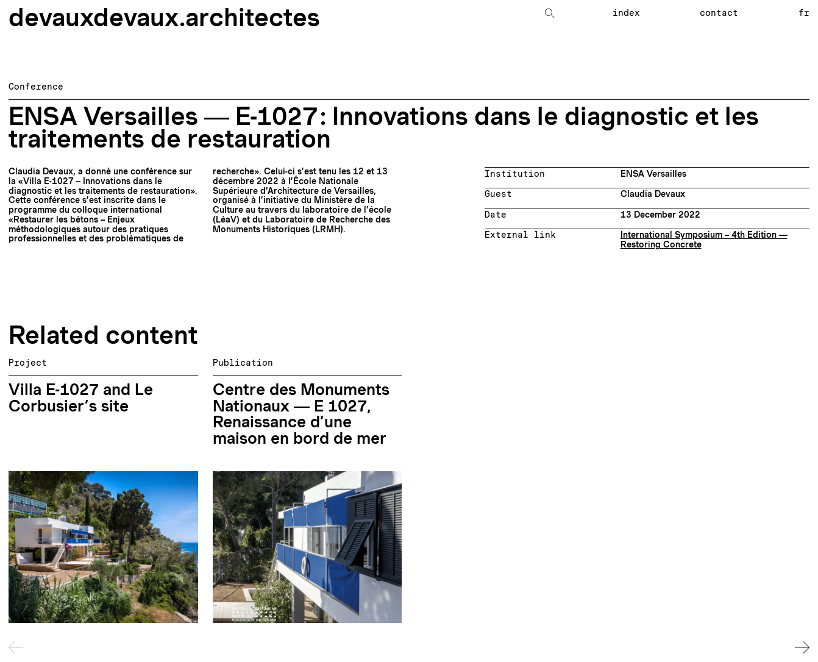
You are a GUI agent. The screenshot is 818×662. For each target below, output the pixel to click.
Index (626, 13)
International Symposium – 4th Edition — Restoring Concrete (704, 239)
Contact (719, 13)
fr (803, 13)
